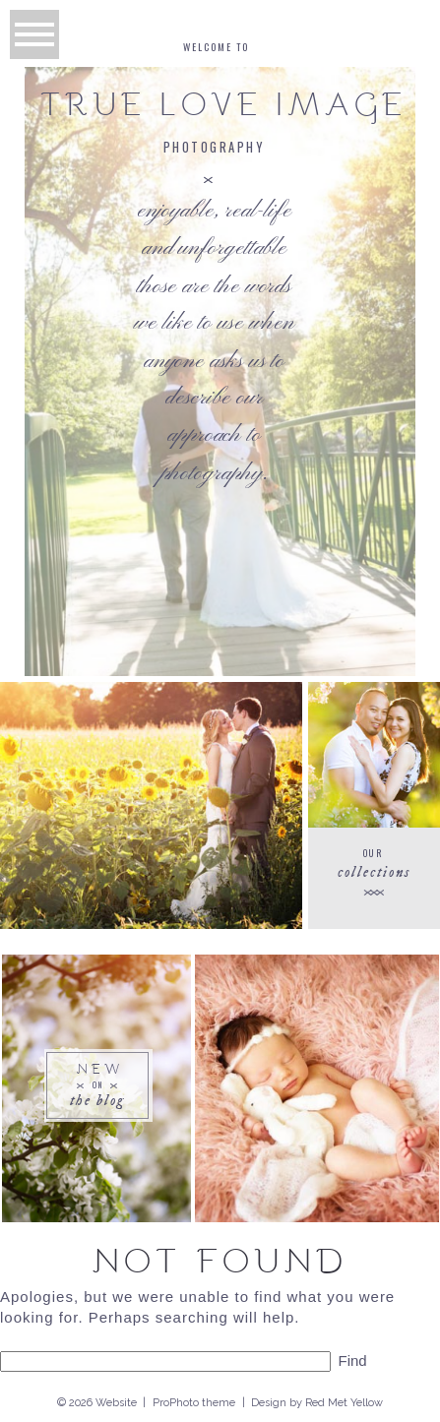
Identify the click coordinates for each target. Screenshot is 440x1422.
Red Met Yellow (344, 1402)
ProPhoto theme (194, 1402)
